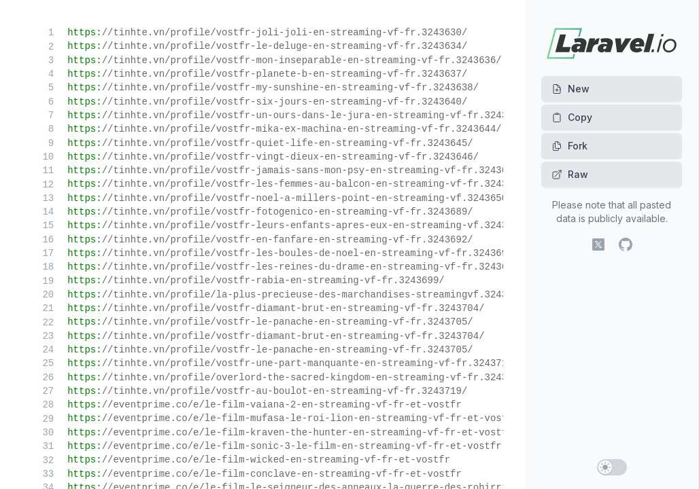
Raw (569, 174)
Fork (569, 145)
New (570, 88)
